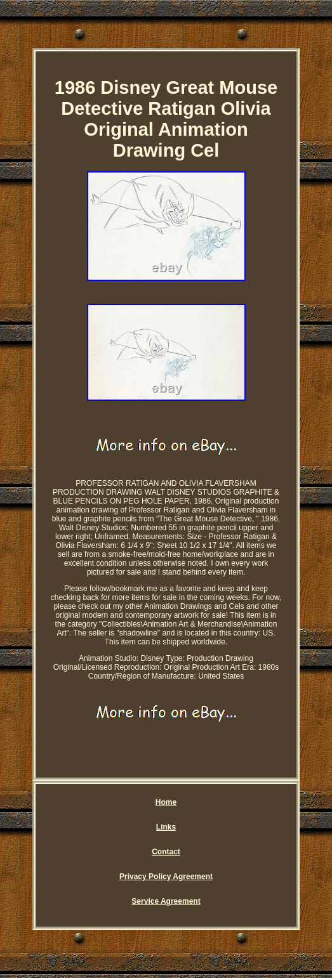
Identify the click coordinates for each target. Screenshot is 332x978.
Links (166, 827)
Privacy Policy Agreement (166, 876)
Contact (166, 851)
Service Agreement (165, 901)
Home (166, 802)
